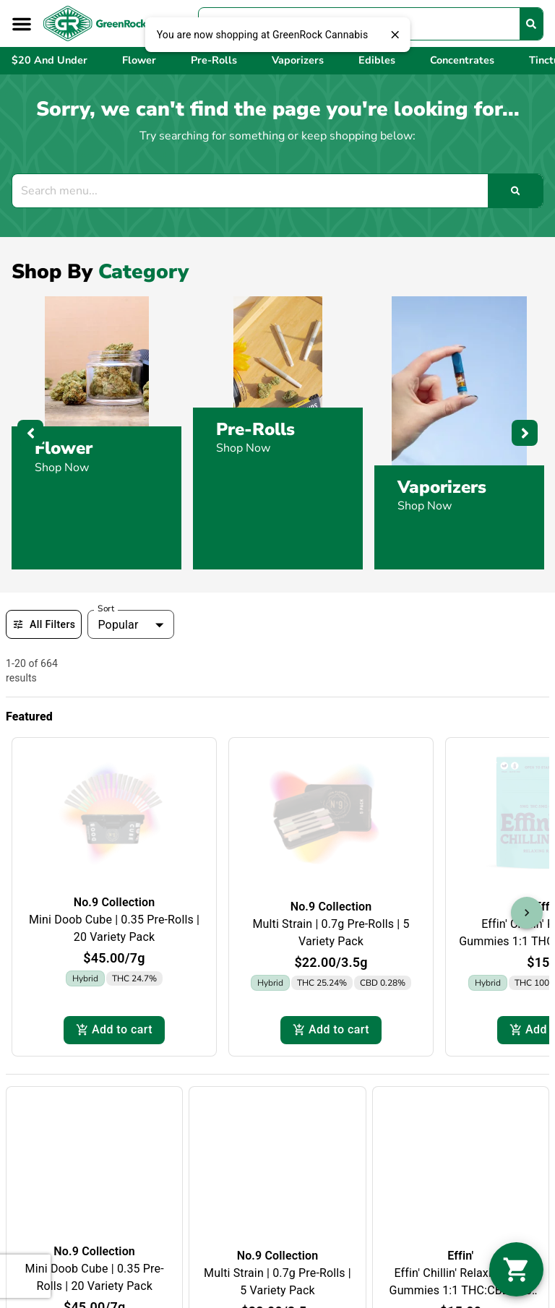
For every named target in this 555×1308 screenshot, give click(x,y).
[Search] (531, 24)
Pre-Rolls (255, 429)
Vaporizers (441, 487)
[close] (394, 34)
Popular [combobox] (118, 625)
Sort (106, 608)
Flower (63, 448)
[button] (22, 24)
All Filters (44, 624)
